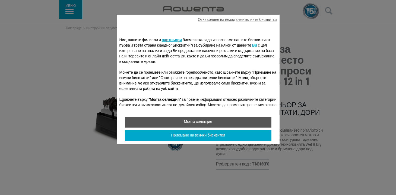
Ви (254, 46)
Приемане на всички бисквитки (198, 136)
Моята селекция (198, 122)
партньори (172, 40)
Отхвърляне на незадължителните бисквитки (237, 20)
